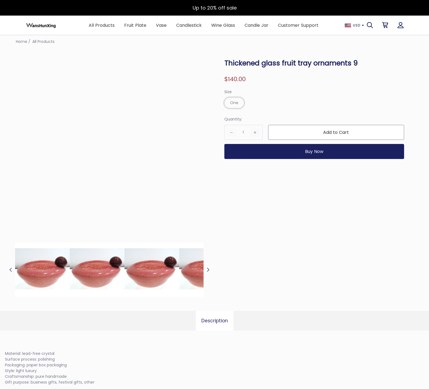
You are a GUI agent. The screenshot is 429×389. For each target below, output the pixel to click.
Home (21, 41)
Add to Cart (336, 132)
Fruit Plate (135, 25)
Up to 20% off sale (215, 7)
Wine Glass (223, 25)
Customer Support (298, 25)
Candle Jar (256, 25)
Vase (161, 25)
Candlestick (189, 25)
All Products (102, 25)
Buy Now (314, 151)
